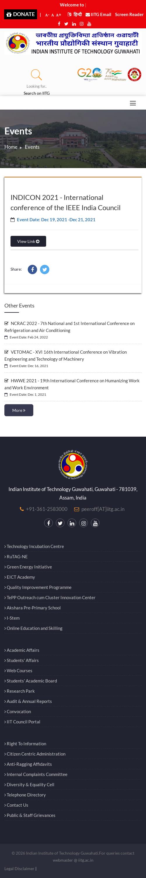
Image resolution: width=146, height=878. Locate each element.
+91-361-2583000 (46, 509)
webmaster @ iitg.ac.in (73, 860)
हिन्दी (74, 14)
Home (11, 147)
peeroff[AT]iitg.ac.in (102, 509)
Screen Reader (129, 14)
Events (32, 147)
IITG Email (98, 14)
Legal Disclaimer (19, 868)
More (18, 410)
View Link (28, 241)
